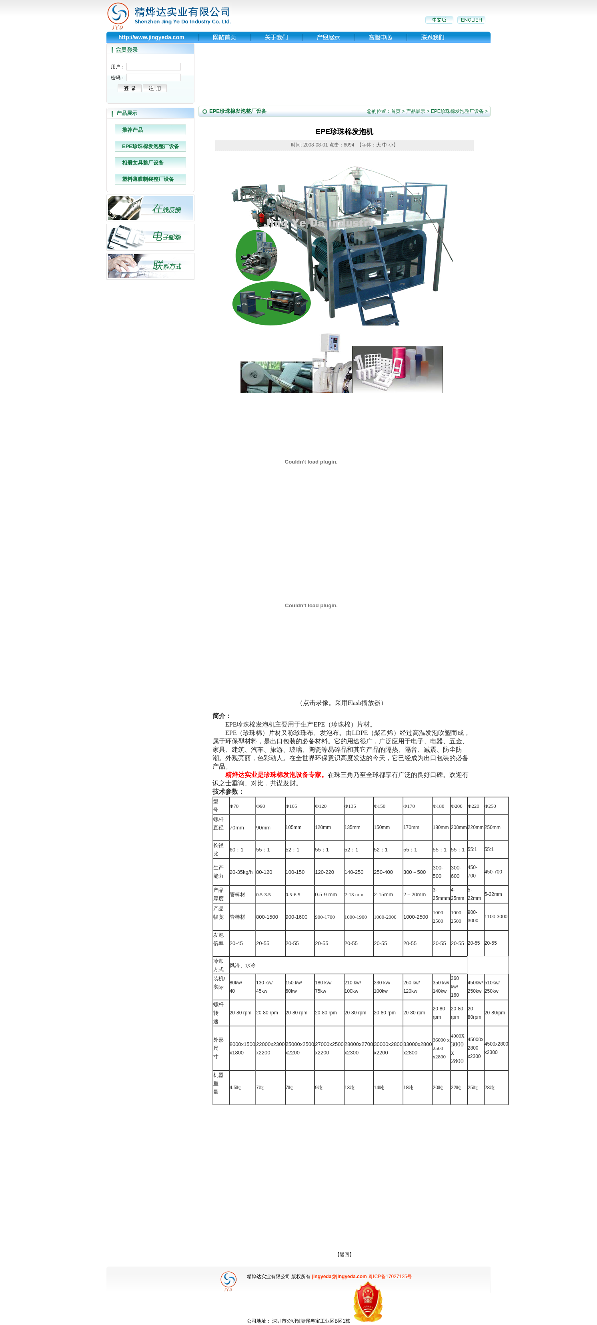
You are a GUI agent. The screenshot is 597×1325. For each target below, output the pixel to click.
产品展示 (415, 111)
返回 (344, 1254)
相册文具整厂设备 (143, 163)
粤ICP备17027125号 (390, 1276)
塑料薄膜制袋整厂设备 (148, 179)
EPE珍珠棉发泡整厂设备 (150, 146)
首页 (396, 111)
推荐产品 (132, 130)
